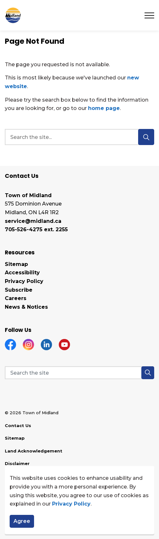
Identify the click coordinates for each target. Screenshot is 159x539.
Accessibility (22, 273)
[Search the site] (79, 372)
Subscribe (18, 290)
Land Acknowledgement (33, 450)
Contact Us (18, 425)
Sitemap (16, 264)
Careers (15, 298)
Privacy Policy (71, 507)
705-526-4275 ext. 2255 (36, 229)
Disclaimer (17, 463)
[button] (147, 372)
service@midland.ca (33, 221)
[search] (79, 137)
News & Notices (26, 307)
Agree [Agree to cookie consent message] (22, 523)
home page (104, 108)
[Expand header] (149, 15)
